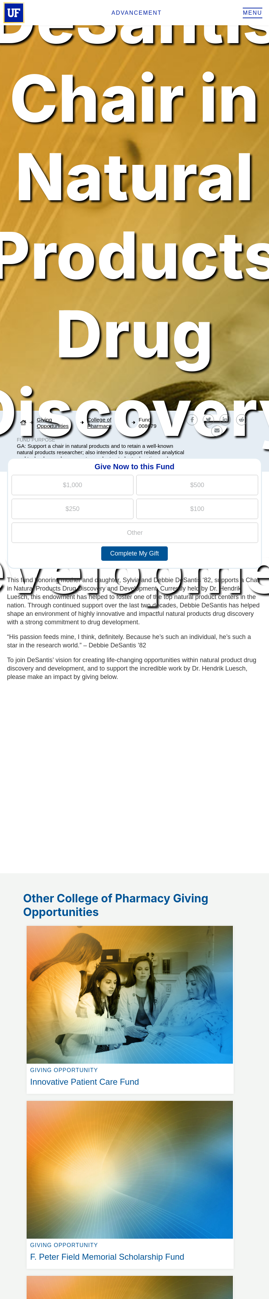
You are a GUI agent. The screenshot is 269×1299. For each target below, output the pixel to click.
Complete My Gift (134, 553)
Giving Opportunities (53, 423)
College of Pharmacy (99, 423)
